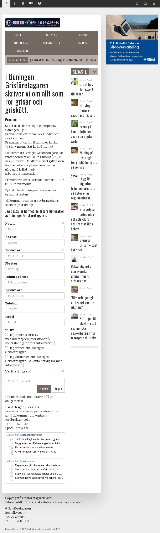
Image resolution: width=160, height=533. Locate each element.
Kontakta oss (17, 60)
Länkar (82, 35)
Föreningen (21, 50)
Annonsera (21, 43)
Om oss (82, 43)
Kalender (51, 35)
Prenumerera (51, 43)
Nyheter (20, 35)
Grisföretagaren (32, 23)
